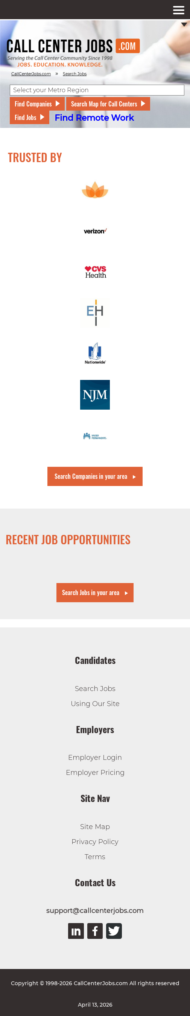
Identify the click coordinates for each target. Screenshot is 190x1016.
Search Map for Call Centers (104, 103)
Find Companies (33, 103)
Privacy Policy (95, 842)
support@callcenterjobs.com (95, 911)
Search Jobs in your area (90, 592)
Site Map (95, 827)
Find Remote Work (94, 118)
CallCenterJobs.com (31, 73)
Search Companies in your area (91, 476)
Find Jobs (25, 117)
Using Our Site (95, 704)
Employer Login (95, 757)
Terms (95, 857)
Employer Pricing (95, 772)
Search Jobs (95, 689)
